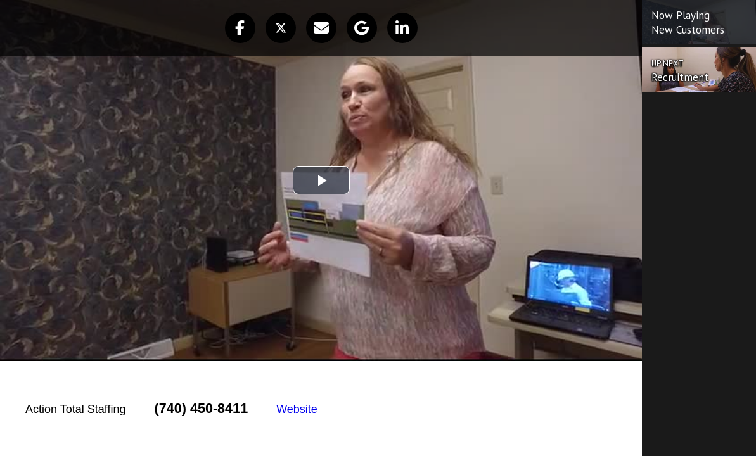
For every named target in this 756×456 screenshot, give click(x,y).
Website (296, 409)
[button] (240, 28)
